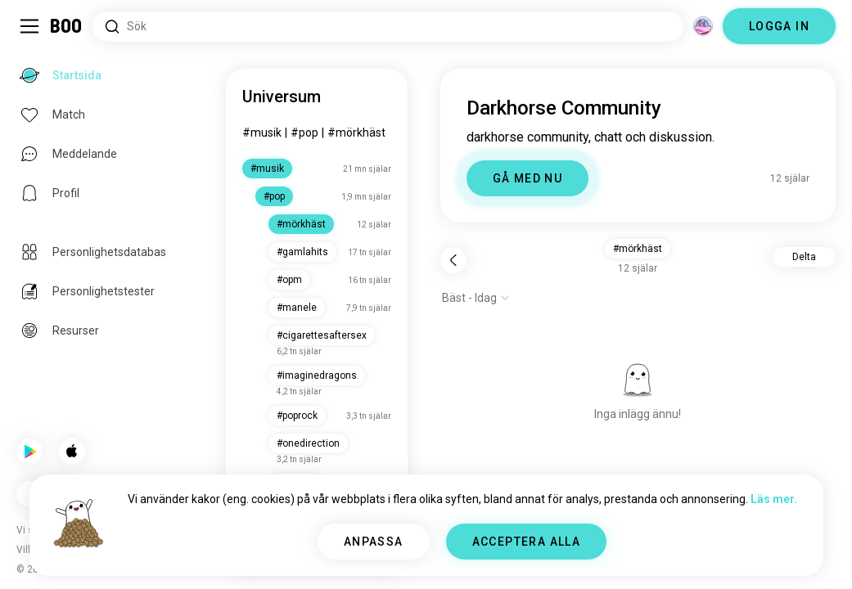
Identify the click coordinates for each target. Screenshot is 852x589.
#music (262, 132)
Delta (804, 257)
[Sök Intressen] (387, 26)
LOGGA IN (779, 26)
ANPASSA (373, 541)
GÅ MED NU (528, 178)
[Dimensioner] (703, 26)
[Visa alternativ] (476, 298)
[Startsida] (67, 26)
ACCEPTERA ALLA (526, 541)
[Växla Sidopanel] (29, 26)
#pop (304, 132)
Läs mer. (774, 499)
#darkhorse (357, 132)
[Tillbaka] (453, 260)
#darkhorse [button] (638, 248)
